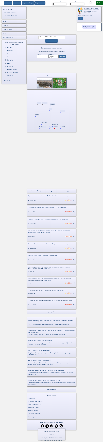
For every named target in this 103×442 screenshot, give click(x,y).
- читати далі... (47, 269)
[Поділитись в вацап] (61, 427)
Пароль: (77, 3)
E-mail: (59, 3)
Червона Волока (12, 69)
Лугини (9, 47)
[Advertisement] (51, 21)
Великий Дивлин (12, 72)
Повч (8, 54)
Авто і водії (31, 399)
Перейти (62, 57)
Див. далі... (51, 434)
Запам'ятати (91, 3)
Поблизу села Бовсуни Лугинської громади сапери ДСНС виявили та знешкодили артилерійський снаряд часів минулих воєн (49, 232)
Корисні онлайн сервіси (35, 405)
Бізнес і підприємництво (35, 402)
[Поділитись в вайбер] (52, 427)
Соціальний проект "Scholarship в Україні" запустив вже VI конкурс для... (51, 333)
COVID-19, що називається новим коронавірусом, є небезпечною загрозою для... (51, 323)
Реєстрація (17, 3)
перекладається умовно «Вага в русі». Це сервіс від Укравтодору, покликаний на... (51, 353)
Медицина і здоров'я (34, 408)
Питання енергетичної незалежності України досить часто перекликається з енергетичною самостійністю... (51, 382)
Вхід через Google (28, 3)
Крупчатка (10, 66)
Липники (10, 50)
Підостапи (10, 75)
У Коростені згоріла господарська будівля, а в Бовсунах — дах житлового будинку (49, 244)
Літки (8, 63)
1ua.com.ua (8, 3)
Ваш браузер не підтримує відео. (51, 67)
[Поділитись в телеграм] (47, 427)
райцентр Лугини (9, 13)
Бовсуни (9, 57)
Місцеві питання (33, 411)
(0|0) (74, 200)
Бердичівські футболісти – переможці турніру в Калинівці (43, 256)
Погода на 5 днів (89, 27)
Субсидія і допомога (34, 414)
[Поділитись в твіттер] (56, 427)
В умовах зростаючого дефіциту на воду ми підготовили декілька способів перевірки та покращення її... (51, 372)
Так (81, 18)
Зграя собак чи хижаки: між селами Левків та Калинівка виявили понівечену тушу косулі (51, 196)
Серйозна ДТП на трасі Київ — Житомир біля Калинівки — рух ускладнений (48, 219)
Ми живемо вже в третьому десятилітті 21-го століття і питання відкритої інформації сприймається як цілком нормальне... (51, 343)
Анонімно (51, 41)
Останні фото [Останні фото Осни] (51, 76)
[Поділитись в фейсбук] (42, 427)
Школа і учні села (33, 417)
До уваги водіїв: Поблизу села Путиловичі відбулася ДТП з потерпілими (47, 208)
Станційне (10, 60)
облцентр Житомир (10, 16)
